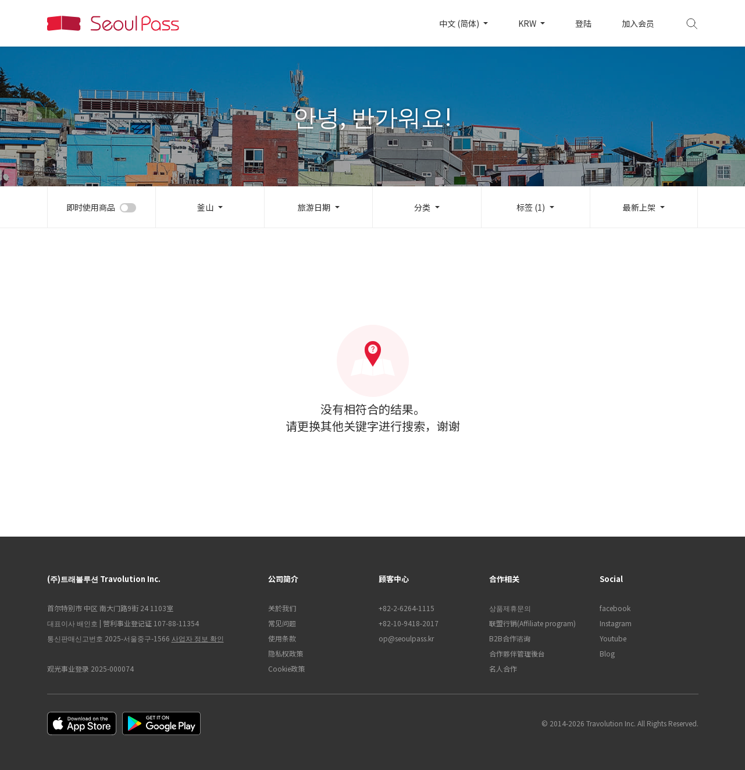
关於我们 (282, 608)
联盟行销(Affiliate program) (532, 623)
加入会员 (638, 23)
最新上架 (639, 207)
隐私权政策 (285, 653)
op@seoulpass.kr (406, 638)
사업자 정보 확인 (198, 638)
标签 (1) (530, 207)
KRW (528, 23)
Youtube (613, 638)
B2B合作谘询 (509, 638)
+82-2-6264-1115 (406, 608)
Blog (607, 653)
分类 (422, 207)
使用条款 (282, 638)
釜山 (205, 207)
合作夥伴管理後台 (517, 653)
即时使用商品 (90, 207)
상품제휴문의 (510, 608)
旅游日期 (314, 207)
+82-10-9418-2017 (409, 623)
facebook (615, 608)
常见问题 (282, 623)
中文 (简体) (460, 23)
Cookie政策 (286, 668)
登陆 (583, 23)
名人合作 (503, 668)
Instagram (616, 623)
